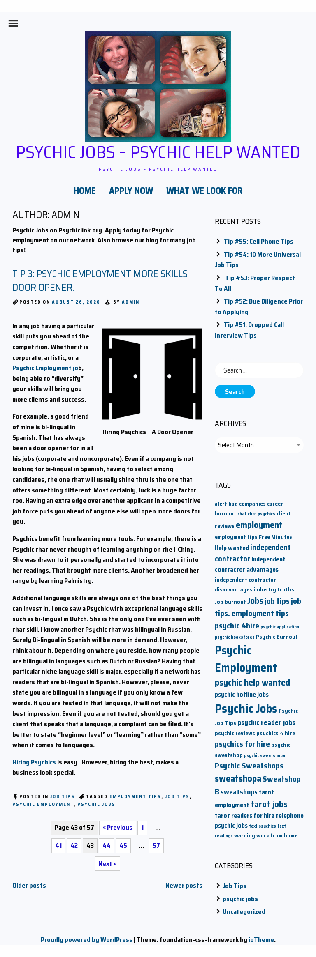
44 (106, 845)
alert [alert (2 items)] (221, 503)
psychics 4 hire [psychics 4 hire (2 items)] (275, 733)
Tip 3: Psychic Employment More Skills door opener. (100, 281)
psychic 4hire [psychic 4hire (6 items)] (237, 625)
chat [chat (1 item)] (241, 514)
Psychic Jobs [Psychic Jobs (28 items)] (246, 708)
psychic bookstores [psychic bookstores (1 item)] (235, 637)
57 (156, 845)
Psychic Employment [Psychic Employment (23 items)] (246, 658)
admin (130, 302)
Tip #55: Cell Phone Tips (258, 241)
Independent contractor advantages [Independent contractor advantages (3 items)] (250, 564)
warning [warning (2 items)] (244, 835)
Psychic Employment (43, 804)
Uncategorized (244, 911)
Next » (107, 863)
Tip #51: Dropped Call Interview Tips (249, 330)
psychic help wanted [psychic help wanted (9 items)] (252, 682)
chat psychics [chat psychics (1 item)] (261, 514)
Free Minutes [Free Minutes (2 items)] (275, 537)
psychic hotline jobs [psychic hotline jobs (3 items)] (242, 694)
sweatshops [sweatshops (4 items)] (239, 792)
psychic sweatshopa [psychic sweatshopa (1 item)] (264, 755)
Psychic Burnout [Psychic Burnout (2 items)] (277, 637)
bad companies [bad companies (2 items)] (247, 503)
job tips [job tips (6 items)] (277, 601)
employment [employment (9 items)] (259, 525)
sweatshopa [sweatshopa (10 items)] (238, 778)
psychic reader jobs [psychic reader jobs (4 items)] (266, 722)
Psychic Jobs (96, 804)
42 (74, 845)
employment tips (135, 796)
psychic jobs (240, 899)
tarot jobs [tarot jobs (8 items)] (269, 804)
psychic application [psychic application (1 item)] (279, 626)
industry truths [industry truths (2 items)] (273, 589)
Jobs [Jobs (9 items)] (255, 601)
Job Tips (62, 796)
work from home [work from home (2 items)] (276, 835)
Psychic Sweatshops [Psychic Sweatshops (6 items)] (249, 765)
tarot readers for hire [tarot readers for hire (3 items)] (244, 815)
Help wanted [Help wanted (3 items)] (232, 548)
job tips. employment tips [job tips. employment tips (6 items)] (258, 607)
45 (123, 845)
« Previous (117, 827)
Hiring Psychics (34, 762)
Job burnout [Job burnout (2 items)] (230, 602)
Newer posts (183, 885)
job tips (177, 796)
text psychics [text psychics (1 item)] (262, 826)
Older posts (29, 885)
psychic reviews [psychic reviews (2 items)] (235, 733)
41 (58, 845)
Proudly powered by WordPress (86, 939)
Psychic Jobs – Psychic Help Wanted (158, 152)
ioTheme (261, 939)
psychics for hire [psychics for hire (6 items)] (242, 744)
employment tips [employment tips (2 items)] (236, 537)
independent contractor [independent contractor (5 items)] (253, 553)
